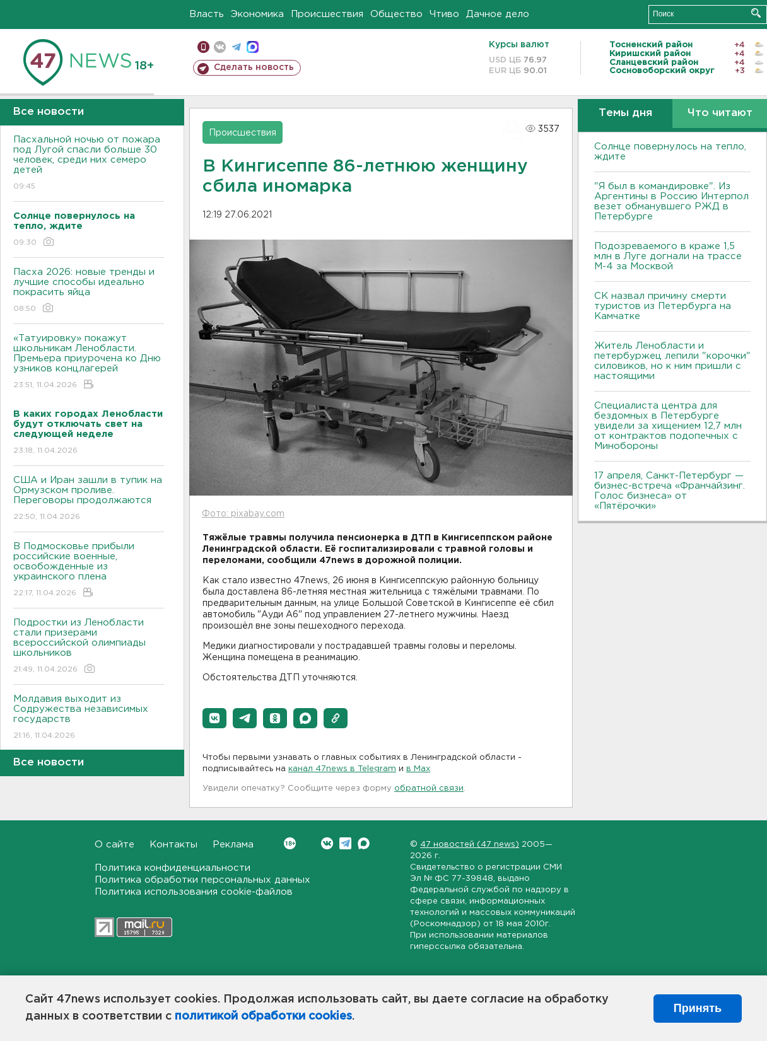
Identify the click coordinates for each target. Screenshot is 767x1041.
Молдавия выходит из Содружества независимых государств (88, 718)
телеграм (236, 47)
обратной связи (429, 788)
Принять (698, 1008)
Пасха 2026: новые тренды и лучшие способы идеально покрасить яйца (88, 291)
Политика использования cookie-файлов (194, 892)
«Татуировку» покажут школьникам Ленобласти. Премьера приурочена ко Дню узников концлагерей (88, 362)
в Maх (418, 768)
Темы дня (625, 113)
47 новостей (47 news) (469, 844)
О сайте (114, 844)
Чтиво (444, 14)
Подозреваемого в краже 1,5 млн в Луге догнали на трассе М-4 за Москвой (668, 256)
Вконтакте (290, 843)
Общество (396, 14)
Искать (756, 13)
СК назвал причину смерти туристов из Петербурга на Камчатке (662, 306)
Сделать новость (254, 67)
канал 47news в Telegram (342, 768)
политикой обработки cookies (263, 1016)
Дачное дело (497, 14)
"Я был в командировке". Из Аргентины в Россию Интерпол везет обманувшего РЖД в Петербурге (671, 201)
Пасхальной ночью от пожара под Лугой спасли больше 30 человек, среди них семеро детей (88, 164)
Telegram (345, 843)
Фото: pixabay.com (243, 514)
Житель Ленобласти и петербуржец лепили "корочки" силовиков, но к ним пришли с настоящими (672, 361)
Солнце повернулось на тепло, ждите (670, 151)
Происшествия (327, 14)
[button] (214, 718)
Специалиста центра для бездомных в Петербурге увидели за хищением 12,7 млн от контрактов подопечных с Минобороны (668, 426)
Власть (206, 14)
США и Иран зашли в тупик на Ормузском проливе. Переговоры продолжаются (88, 499)
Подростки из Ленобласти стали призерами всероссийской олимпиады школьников (88, 647)
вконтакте (220, 47)
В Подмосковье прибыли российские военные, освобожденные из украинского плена (88, 570)
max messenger (253, 47)
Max (364, 843)
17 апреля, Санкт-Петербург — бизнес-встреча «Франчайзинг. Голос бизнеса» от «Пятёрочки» (669, 491)
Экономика (257, 14)
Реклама (233, 844)
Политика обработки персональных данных (202, 880)
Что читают (720, 113)
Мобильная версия (203, 47)
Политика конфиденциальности (172, 868)
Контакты (173, 844)
